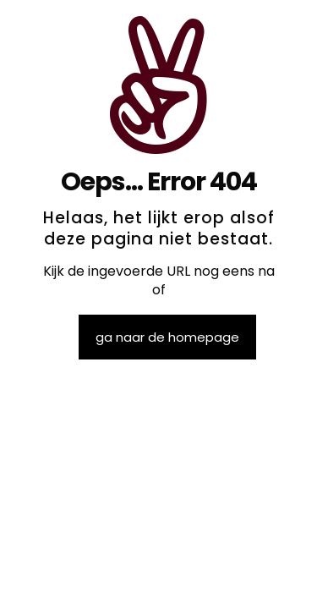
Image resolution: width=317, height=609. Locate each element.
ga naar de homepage (167, 337)
